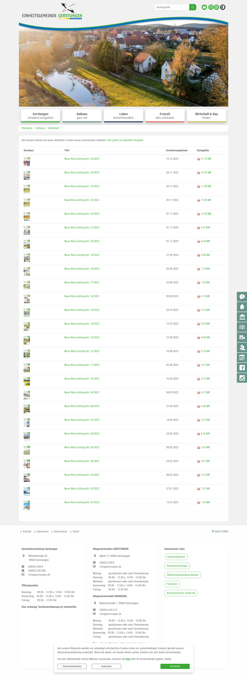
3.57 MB (203, 419)
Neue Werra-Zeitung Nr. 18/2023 (81, 268)
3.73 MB (203, 310)
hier (128, 659)
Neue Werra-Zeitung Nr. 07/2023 (81, 419)
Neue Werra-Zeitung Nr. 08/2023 (81, 406)
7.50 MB (203, 282)
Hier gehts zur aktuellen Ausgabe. (125, 140)
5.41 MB (203, 227)
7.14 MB (203, 268)
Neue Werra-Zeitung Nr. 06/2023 (81, 433)
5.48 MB (203, 255)
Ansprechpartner (176, 556)
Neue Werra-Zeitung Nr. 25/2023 (81, 158)
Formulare (172, 584)
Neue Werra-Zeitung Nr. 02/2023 (81, 488)
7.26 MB (203, 502)
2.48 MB (203, 406)
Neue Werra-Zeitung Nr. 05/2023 (81, 447)
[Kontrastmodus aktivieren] (222, 7)
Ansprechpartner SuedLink (181, 593)
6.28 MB (203, 241)
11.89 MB (204, 186)
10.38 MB (204, 172)
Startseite (27, 128)
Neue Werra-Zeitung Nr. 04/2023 (81, 461)
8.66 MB (203, 433)
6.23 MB (203, 392)
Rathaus (40, 128)
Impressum (106, 666)
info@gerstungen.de (39, 574)
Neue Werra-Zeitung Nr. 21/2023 (81, 227)
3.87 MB (203, 461)
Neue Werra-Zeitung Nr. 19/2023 (81, 255)
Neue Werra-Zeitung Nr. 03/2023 (81, 474)
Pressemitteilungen (177, 565)
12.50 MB (204, 213)
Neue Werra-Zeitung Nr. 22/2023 (81, 213)
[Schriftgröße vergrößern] (216, 7)
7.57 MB (203, 488)
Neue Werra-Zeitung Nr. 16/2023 (81, 296)
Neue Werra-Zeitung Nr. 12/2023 (81, 351)
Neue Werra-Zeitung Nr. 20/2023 (81, 241)
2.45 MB (203, 447)
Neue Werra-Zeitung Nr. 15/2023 (81, 310)
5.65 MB (203, 323)
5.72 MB (203, 378)
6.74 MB (203, 351)
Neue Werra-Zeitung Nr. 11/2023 (81, 364)
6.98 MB (203, 337)
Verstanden (175, 666)
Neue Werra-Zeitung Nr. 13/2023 (81, 337)
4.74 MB (203, 296)
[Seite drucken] (204, 7)
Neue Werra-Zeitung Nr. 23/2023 (81, 186)
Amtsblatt (53, 128)
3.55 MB (203, 474)
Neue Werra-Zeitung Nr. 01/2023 (81, 502)
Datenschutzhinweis (72, 666)
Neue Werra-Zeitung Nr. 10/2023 (81, 378)
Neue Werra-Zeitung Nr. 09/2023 (81, 392)
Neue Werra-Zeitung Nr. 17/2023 (81, 282)
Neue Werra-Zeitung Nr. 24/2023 (81, 172)
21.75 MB (204, 158)
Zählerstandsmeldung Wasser (183, 574)
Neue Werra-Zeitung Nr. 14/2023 (81, 323)
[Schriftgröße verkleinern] (211, 7)
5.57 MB (203, 364)
